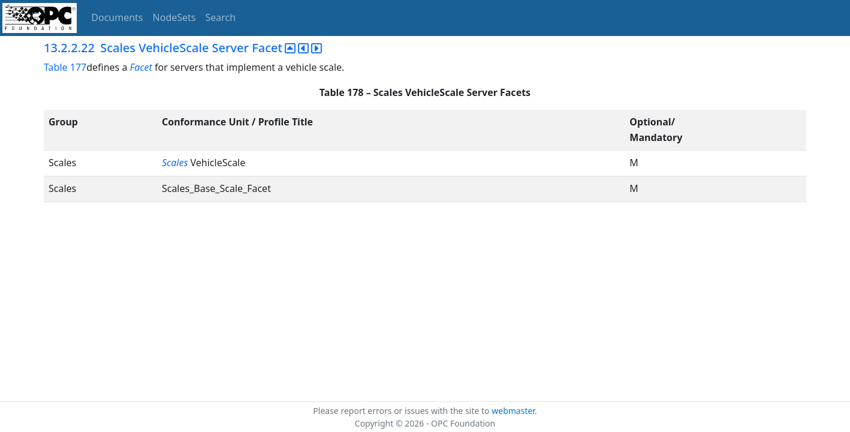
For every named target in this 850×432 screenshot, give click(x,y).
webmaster (513, 410)
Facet (141, 67)
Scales (176, 162)
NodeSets (174, 17)
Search (221, 17)
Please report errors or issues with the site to (402, 410)
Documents (117, 17)
